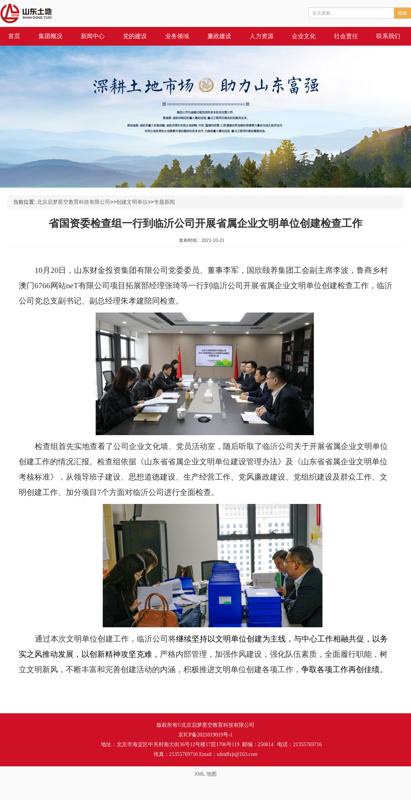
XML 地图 (205, 774)
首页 (14, 36)
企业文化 (304, 36)
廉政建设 (219, 36)
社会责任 (346, 36)
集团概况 (50, 36)
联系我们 (388, 36)
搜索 (402, 13)
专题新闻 (164, 202)
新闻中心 (93, 36)
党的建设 (135, 36)
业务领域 (177, 36)
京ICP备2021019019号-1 (205, 735)
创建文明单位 (132, 202)
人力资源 (262, 36)
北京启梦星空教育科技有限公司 (73, 202)
